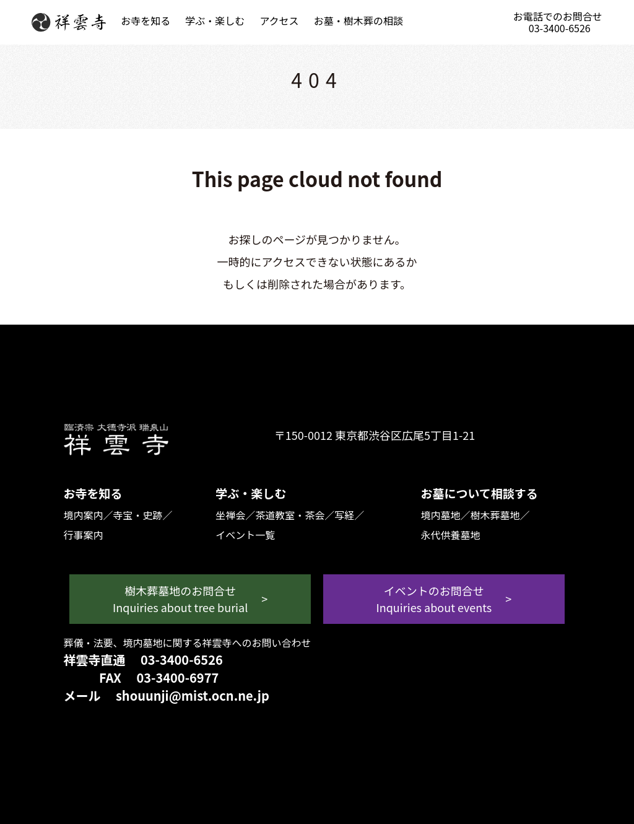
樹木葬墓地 (494, 514)
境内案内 (83, 514)
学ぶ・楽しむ (215, 20)
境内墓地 (440, 514)
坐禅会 (230, 514)
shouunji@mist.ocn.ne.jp (192, 695)
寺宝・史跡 (137, 514)
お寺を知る (145, 20)
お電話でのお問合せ (558, 22)
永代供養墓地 (450, 534)
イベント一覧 (245, 534)
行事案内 (83, 534)
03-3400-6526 (182, 659)
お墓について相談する (478, 492)
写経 (344, 514)
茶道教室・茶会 (289, 514)
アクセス (278, 20)
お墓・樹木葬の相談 (358, 20)
